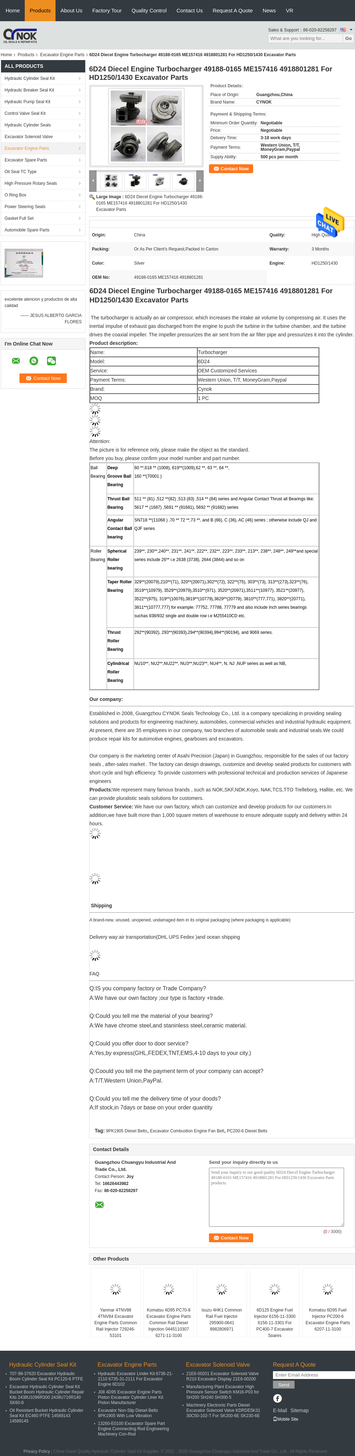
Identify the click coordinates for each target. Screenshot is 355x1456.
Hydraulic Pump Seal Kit (27, 101)
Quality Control (149, 10)
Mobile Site (285, 1419)
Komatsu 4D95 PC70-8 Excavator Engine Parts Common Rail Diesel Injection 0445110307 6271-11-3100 (168, 1323)
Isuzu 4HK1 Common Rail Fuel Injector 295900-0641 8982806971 (222, 1320)
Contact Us (189, 10)
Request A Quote (232, 10)
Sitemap (299, 1410)
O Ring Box (15, 195)
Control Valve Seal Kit (25, 113)
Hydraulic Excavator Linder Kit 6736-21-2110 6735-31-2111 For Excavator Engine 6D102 (135, 1379)
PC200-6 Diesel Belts (247, 1130)
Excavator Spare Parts (26, 160)
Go (348, 38)
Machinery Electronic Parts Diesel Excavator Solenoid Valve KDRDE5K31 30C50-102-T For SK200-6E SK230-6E (223, 1410)
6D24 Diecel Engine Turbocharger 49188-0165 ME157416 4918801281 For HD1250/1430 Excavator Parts (149, 203)
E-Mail (280, 1410)
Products (40, 10)
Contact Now (235, 168)
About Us (71, 10)
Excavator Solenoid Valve (29, 136)
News (269, 10)
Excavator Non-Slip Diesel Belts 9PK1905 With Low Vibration (128, 1413)
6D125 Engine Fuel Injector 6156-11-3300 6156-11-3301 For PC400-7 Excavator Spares (274, 1323)
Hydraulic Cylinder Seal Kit (30, 78)
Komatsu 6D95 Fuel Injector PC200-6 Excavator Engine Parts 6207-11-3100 (327, 1320)
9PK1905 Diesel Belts (126, 1130)
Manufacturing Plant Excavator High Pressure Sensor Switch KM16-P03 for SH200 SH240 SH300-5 (222, 1392)
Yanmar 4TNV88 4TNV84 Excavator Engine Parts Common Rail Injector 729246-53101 (115, 1323)
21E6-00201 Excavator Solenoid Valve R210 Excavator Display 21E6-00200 (222, 1376)
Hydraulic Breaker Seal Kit (29, 90)
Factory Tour (107, 10)
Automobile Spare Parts (27, 230)
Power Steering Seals (25, 206)
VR (289, 10)
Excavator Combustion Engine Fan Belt (187, 1130)
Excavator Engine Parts (62, 54)
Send (283, 1384)
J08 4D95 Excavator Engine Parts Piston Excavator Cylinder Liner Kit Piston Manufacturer (130, 1397)
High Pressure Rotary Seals (31, 183)
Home (13, 10)
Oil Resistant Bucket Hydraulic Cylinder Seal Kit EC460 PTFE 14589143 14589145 (46, 1415)
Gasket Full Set (19, 218)
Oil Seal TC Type (20, 171)
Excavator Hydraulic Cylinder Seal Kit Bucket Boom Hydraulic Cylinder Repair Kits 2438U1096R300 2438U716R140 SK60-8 (47, 1394)
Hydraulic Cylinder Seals (28, 125)
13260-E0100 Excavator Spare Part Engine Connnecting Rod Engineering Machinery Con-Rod (133, 1429)
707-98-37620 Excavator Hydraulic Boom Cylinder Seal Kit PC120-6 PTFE (46, 1376)
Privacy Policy (36, 1451)
